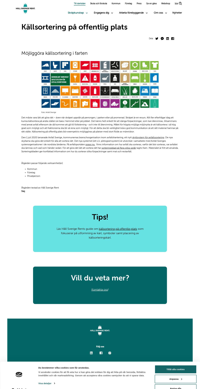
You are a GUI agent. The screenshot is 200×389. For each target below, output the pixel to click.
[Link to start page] (26, 9)
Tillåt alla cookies (175, 362)
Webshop (165, 4)
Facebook (101, 351)
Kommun (116, 4)
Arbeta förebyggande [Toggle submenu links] (131, 13)
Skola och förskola (98, 4)
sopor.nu (90, 144)
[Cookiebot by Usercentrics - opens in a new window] (19, 383)
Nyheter (177, 13)
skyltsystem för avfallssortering (148, 137)
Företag (128, 4)
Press (139, 4)
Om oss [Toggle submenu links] (158, 13)
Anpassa (175, 371)
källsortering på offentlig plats (118, 229)
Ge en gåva (151, 4)
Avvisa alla (175, 381)
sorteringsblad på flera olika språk (119, 148)
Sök (176, 4)
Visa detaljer (44, 376)
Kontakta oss (99, 289)
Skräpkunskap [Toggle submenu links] (76, 13)
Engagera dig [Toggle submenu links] (101, 13)
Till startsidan (79, 4)
